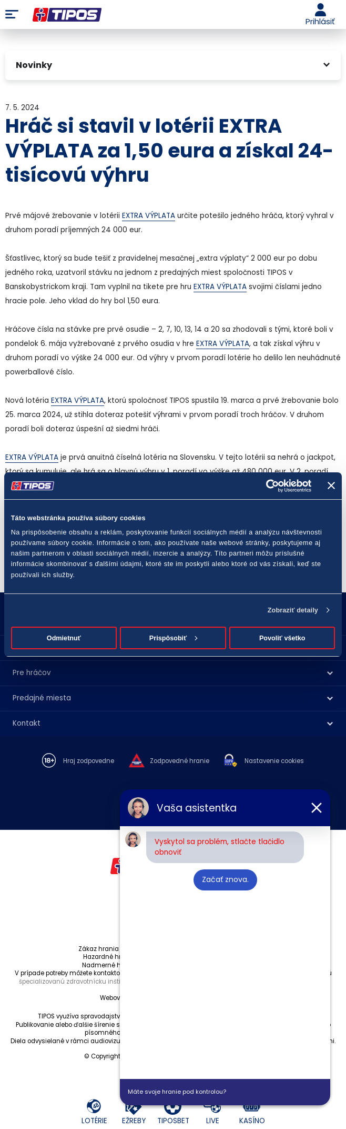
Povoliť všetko (282, 638)
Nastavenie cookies (274, 761)
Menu (11, 15)
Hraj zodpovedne (88, 761)
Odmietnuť (64, 638)
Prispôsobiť (173, 638)
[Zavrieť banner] (331, 485)
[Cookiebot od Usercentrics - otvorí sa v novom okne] (265, 485)
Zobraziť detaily (293, 610)
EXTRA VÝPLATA (148, 216)
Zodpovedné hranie (179, 761)
